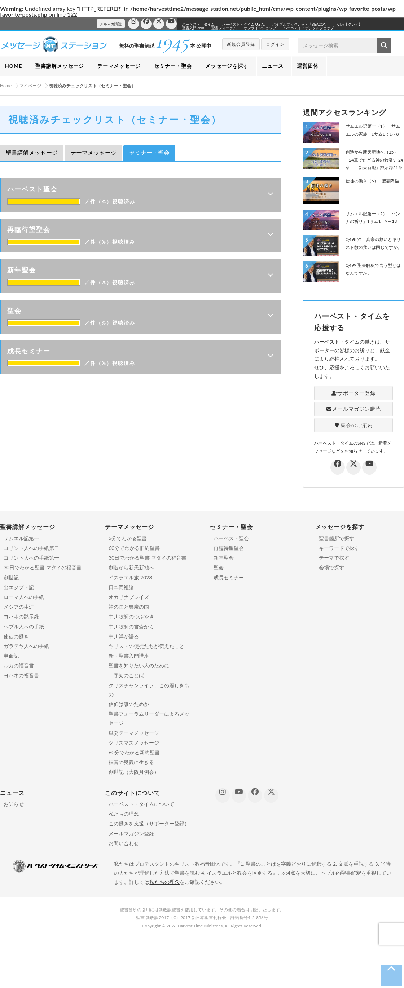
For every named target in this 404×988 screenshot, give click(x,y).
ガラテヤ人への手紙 (26, 646)
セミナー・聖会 (173, 66)
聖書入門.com (193, 28)
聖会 (219, 567)
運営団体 (308, 66)
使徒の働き (16, 636)
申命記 (11, 656)
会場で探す (331, 567)
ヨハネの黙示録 (21, 616)
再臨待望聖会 (229, 548)
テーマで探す (334, 558)
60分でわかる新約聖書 (134, 752)
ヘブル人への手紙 (24, 626)
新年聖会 (224, 558)
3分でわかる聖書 (128, 538)
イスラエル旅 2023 (130, 577)
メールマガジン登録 (131, 833)
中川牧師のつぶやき (131, 616)
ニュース (273, 66)
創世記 (11, 577)
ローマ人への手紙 (24, 597)
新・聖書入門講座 (129, 656)
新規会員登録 (241, 44)
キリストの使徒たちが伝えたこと (146, 646)
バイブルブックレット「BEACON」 (301, 24)
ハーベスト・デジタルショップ (309, 28)
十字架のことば (126, 675)
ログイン (275, 44)
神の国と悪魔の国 (129, 607)
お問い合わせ (124, 843)
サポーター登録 (353, 393)
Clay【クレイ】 (349, 24)
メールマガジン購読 (353, 409)
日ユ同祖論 (121, 587)
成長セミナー (229, 577)
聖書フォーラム (224, 28)
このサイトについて (132, 792)
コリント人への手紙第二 (31, 548)
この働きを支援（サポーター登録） (149, 823)
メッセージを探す (227, 66)
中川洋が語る (124, 636)
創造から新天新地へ (131, 567)
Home (6, 85)
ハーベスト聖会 (231, 538)
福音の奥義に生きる (131, 762)
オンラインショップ (260, 28)
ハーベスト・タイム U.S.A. (243, 24)
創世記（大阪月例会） (134, 772)
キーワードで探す (339, 548)
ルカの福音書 (19, 665)
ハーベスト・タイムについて (141, 804)
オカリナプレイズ (129, 597)
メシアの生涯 (19, 607)
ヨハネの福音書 (21, 675)
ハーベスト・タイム (198, 24)
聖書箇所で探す (336, 538)
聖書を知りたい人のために (139, 665)
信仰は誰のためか (129, 704)
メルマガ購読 (111, 24)
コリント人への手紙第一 (31, 558)
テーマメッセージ (119, 66)
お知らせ (14, 804)
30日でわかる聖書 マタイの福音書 (43, 567)
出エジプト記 (19, 587)
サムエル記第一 (21, 538)
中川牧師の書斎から (131, 626)
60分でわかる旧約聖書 (134, 548)
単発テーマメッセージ (134, 733)
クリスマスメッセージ (134, 743)
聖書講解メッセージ (59, 66)
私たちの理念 (124, 814)
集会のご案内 (353, 425)
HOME (13, 66)
